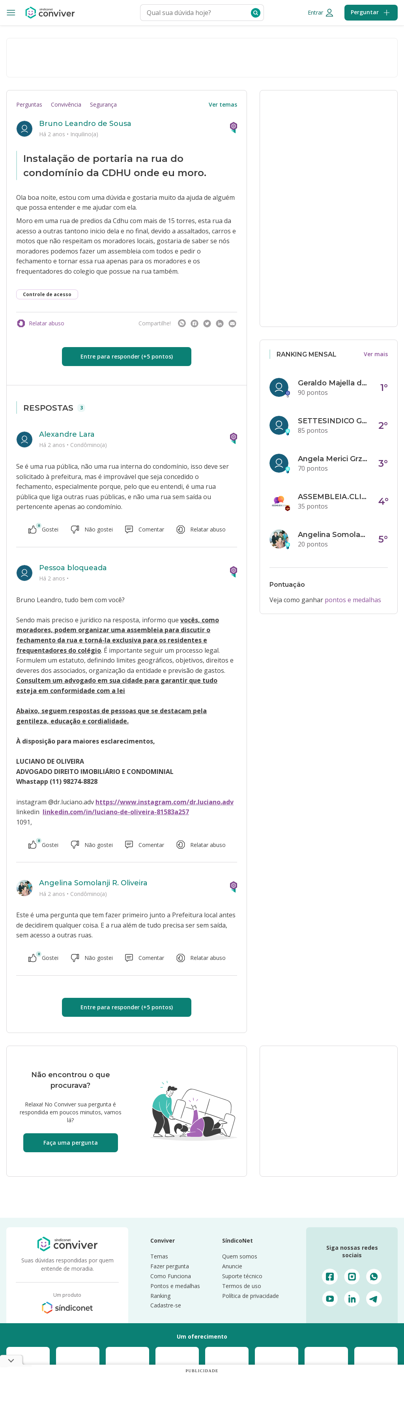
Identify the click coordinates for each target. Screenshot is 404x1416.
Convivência (66, 104)
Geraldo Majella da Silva (333, 383)
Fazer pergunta (169, 1266)
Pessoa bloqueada (73, 567)
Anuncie (232, 1266)
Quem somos (239, 1256)
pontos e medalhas (353, 599)
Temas (159, 1256)
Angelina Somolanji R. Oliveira (93, 883)
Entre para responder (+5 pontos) (126, 356)
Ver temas (223, 104)
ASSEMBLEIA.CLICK (333, 496)
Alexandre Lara (67, 434)
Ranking (160, 1296)
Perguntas (29, 104)
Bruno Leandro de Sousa (85, 123)
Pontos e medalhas (175, 1286)
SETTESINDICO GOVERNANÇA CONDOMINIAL (333, 421)
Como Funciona (170, 1276)
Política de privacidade (250, 1296)
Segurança (103, 104)
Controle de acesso (47, 294)
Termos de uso (241, 1286)
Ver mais (376, 354)
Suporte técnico (242, 1276)
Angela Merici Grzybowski (333, 458)
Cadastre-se (165, 1305)
